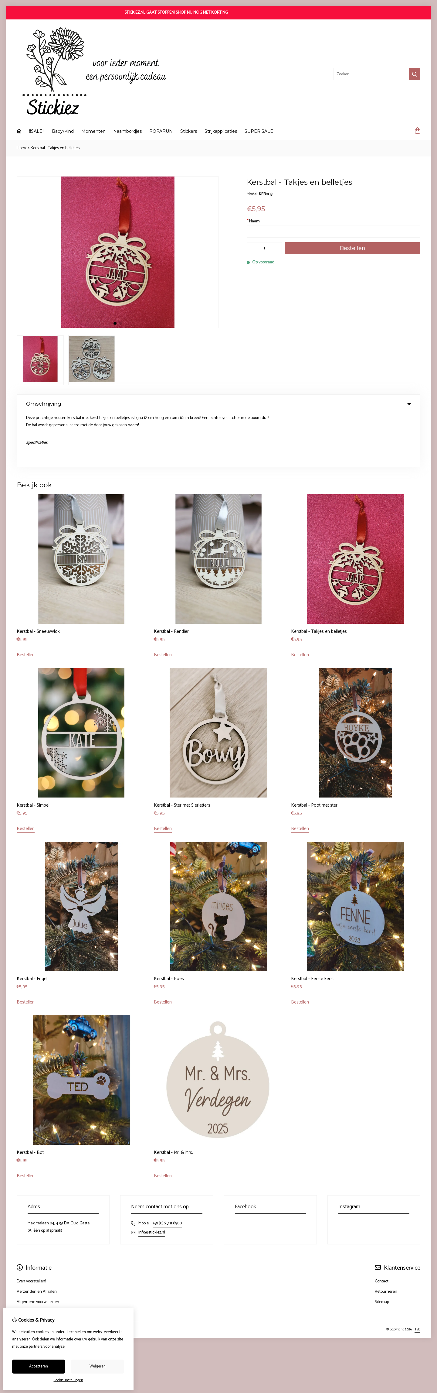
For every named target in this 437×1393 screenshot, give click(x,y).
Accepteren (38, 1366)
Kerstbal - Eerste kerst (312, 925)
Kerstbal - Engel (32, 925)
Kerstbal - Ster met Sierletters (182, 751)
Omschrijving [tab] (218, 404)
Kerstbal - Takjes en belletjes (55, 148)
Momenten (93, 131)
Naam (253, 221)
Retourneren (386, 1237)
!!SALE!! (36, 131)
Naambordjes (127, 131)
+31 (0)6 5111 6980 (167, 1169)
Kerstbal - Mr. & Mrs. (173, 1098)
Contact (381, 1227)
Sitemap (382, 1247)
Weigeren (98, 1366)
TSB (417, 1275)
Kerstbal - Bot (30, 1098)
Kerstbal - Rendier (171, 578)
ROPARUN (161, 131)
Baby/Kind (63, 131)
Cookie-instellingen (68, 1380)
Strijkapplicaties (221, 131)
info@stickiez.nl (151, 1178)
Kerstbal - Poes (169, 925)
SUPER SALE (259, 131)
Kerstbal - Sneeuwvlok (38, 578)
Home (22, 148)
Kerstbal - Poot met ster (314, 751)
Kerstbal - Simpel (33, 751)
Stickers (188, 131)
